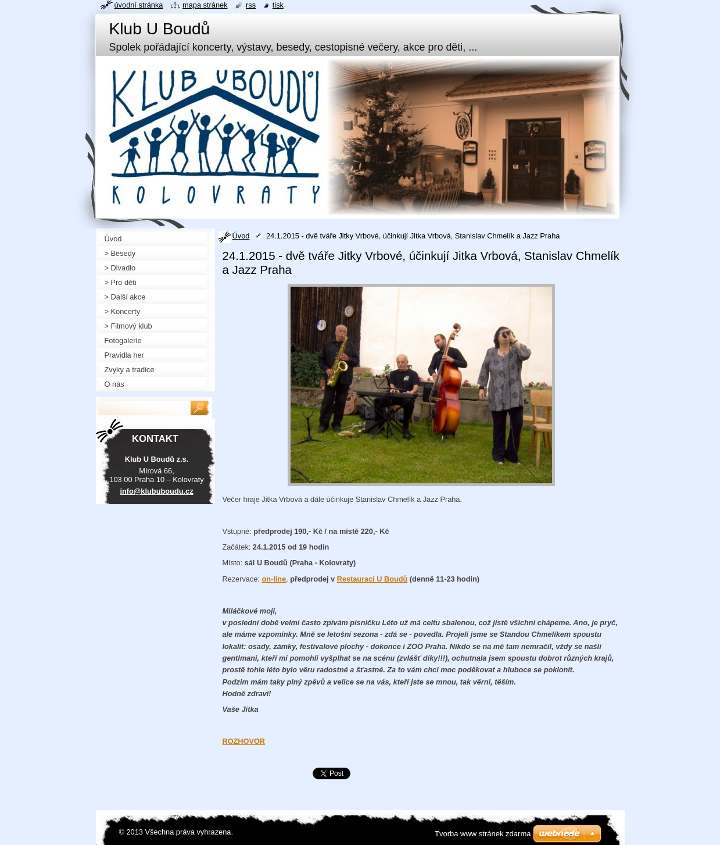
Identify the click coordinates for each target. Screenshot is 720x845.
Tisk (278, 5)
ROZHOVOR (244, 741)
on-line (274, 579)
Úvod (241, 235)
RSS (251, 5)
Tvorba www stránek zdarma (483, 833)
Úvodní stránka (138, 5)
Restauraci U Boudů (372, 579)
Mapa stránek (205, 5)
